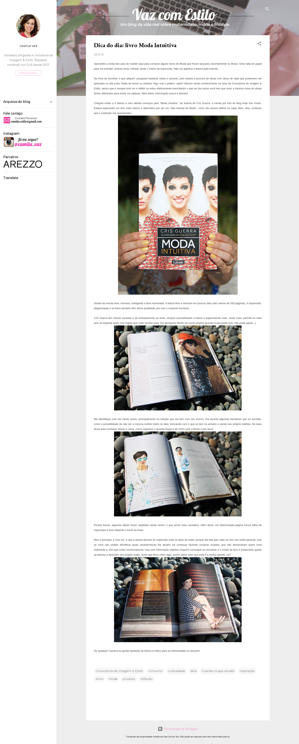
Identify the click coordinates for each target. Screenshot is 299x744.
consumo (155, 671)
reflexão (146, 679)
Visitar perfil (28, 72)
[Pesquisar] (267, 9)
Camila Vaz (28, 46)
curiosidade (176, 671)
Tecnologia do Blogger (178, 729)
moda (112, 679)
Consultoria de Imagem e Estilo (119, 671)
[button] (259, 44)
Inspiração (247, 671)
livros (99, 679)
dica (193, 671)
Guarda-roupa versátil (218, 671)
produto (129, 679)
